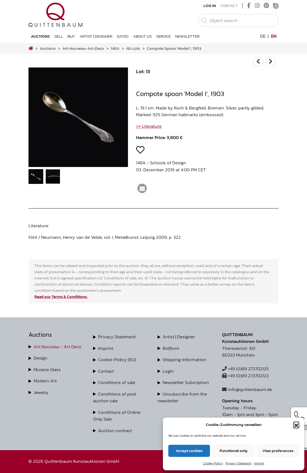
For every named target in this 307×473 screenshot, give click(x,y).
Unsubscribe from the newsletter (182, 397)
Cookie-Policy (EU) (117, 359)
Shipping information (184, 359)
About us (142, 36)
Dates (122, 36)
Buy (71, 36)
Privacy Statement (238, 463)
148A (115, 48)
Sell (58, 36)
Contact (229, 6)
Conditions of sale (116, 382)
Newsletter (187, 36)
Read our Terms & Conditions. (61, 296)
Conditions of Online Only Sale (116, 416)
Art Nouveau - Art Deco (57, 346)
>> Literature (149, 126)
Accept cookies (189, 450)
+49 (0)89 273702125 (245, 368)
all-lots (133, 48)
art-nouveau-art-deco (83, 48)
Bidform (171, 348)
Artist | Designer (96, 36)
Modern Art (45, 380)
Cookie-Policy (213, 463)
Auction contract (115, 430)
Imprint (259, 463)
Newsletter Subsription (186, 382)
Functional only (234, 450)
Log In (210, 6)
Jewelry (41, 392)
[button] (296, 424)
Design (40, 357)
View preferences (278, 450)
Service (163, 36)
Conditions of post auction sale (114, 397)
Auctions (40, 36)
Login (168, 371)
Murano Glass (47, 369)
